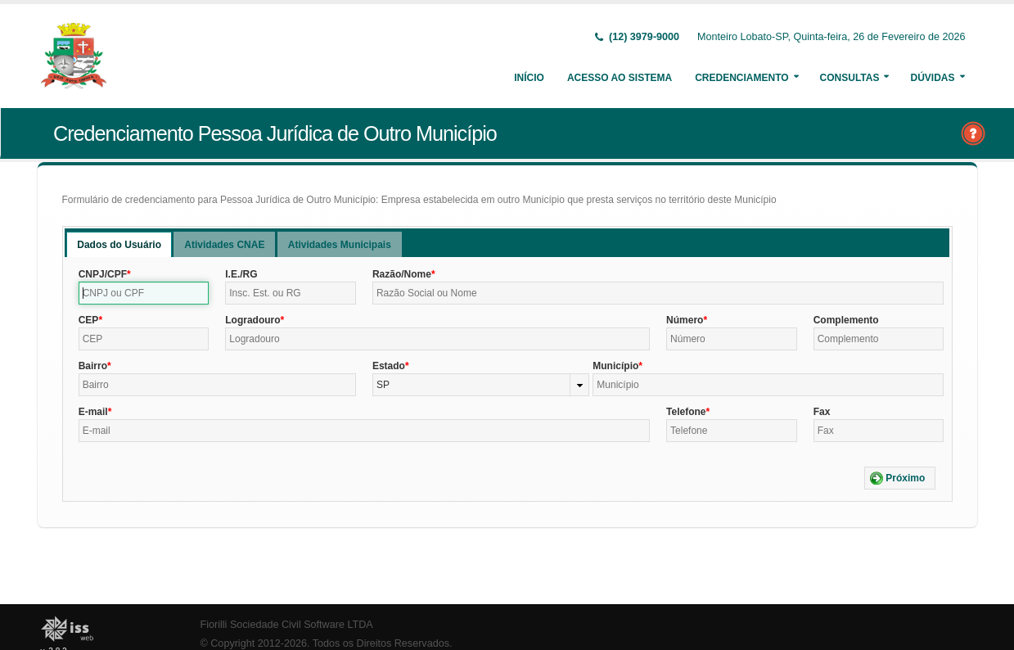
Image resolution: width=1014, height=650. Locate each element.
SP (383, 384)
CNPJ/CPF (103, 274)
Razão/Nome (401, 274)
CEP (89, 320)
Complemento (846, 320)
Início (529, 78)
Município (615, 366)
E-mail (93, 412)
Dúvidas (932, 78)
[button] (899, 478)
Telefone (685, 412)
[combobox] (480, 384)
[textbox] (144, 293)
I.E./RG (241, 274)
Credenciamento (741, 78)
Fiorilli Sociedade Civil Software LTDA (287, 624)
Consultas (850, 78)
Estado (388, 366)
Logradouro (252, 320)
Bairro (93, 366)
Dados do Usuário (119, 245)
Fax (822, 412)
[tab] (119, 244)
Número (684, 320)
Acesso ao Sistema (619, 78)
